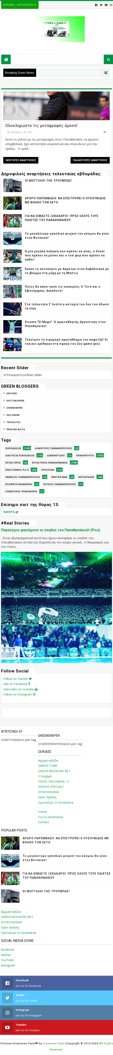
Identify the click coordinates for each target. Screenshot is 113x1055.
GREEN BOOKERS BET (54, 771)
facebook (7, 949)
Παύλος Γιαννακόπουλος (59, 484)
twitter (6, 955)
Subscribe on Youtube (20, 689)
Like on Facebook (16, 684)
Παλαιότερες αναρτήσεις (90, 160)
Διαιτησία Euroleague (19, 455)
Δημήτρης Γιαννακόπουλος (53, 448)
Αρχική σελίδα (48, 760)
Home (42, 811)
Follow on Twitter (17, 679)
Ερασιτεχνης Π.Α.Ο (17, 469)
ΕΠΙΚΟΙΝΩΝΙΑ (48, 792)
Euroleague (13, 448)
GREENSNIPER (14, 407)
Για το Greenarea (50, 817)
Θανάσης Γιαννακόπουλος (22, 476)
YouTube (7, 960)
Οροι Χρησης (47, 797)
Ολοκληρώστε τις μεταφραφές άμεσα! (41, 125)
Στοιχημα (44, 776)
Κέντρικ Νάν (59, 476)
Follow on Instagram (19, 694)
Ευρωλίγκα (47, 469)
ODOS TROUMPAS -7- (54, 781)
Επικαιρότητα (85, 455)
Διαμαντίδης (56, 455)
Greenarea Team (54, 1043)
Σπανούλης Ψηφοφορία (21, 491)
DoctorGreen (15, 400)
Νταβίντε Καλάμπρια (18, 484)
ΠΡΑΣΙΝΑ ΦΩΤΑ (15, 429)
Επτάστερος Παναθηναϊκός (50, 462)
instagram (8, 965)
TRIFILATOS (13, 422)
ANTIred (11, 393)
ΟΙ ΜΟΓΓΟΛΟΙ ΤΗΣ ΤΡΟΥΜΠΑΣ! (48, 180)
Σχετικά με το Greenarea (55, 802)
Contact (43, 822)
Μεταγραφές (86, 476)
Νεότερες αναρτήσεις (21, 160)
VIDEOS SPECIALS (51, 786)
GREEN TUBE (47, 765)
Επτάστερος (13, 462)
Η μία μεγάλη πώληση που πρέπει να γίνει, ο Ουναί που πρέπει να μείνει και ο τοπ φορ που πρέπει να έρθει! (65, 255)
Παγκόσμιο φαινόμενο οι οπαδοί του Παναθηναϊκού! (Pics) (50, 530)
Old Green (12, 414)
